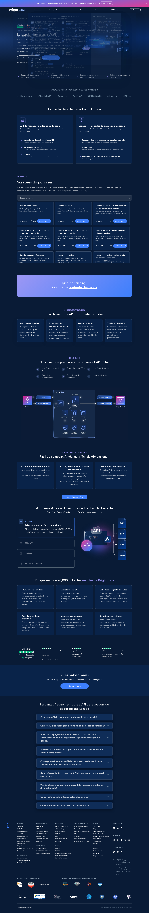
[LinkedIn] (114, 828)
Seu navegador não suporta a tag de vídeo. (74, 413)
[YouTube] (118, 828)
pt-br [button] (113, 10)
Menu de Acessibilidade (25, 907)
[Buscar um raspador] (73, 197)
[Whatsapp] (114, 852)
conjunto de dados (83, 287)
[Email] (118, 852)
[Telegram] (121, 852)
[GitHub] (121, 828)
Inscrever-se (123, 10)
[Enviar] (129, 197)
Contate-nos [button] (135, 10)
